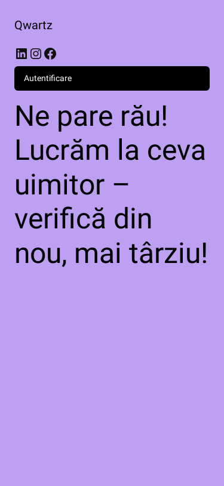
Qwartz (33, 25)
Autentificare (48, 78)
